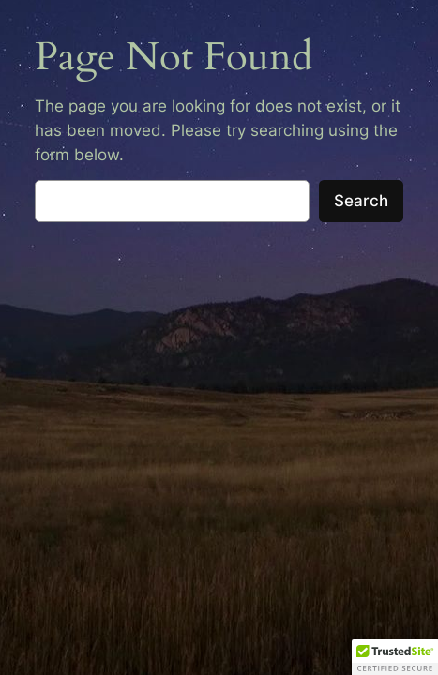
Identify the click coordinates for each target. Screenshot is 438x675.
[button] (395, 657)
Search (361, 200)
